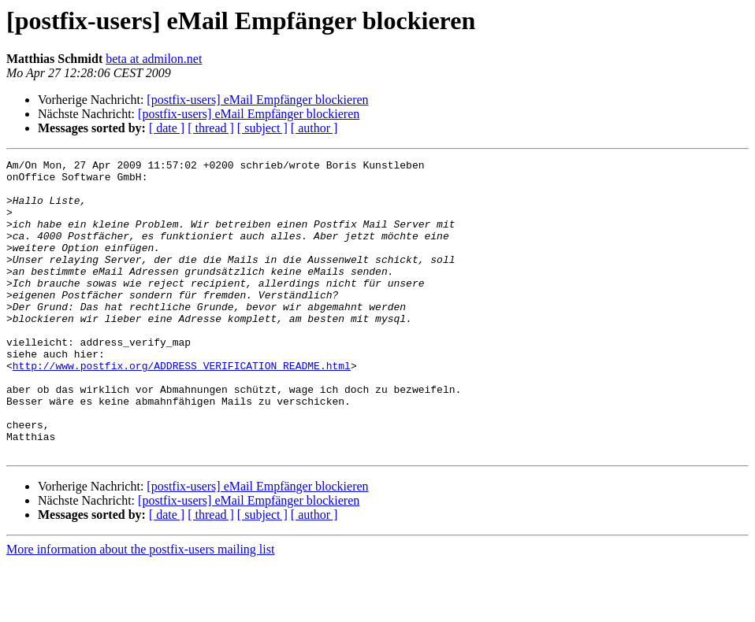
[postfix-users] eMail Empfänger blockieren (257, 99)
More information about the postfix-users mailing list (140, 608)
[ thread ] (211, 128)
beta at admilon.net (154, 58)
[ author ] (314, 128)
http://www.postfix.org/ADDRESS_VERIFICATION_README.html (182, 408)
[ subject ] (262, 128)
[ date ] (166, 128)
